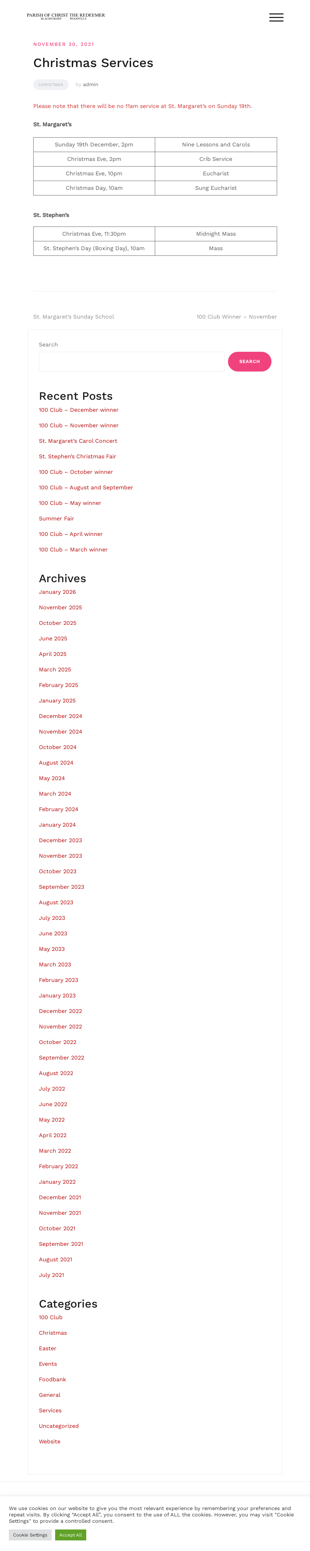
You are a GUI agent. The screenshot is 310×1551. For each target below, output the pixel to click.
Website (49, 1441)
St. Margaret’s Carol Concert (78, 440)
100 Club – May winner (70, 503)
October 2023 (57, 871)
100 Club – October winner (76, 472)
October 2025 (57, 623)
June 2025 (53, 638)
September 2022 (61, 1057)
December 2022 (60, 1011)
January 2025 (57, 700)
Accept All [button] (70, 1535)
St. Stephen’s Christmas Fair (77, 456)
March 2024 (55, 793)
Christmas (51, 84)
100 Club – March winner (73, 549)
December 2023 (60, 840)
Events (48, 1363)
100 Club (51, 1317)
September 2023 (61, 886)
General (49, 1395)
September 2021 (61, 1244)
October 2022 (57, 1042)
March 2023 (55, 964)
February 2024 (58, 809)
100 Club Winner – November (237, 316)
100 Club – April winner (71, 534)
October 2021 (57, 1228)
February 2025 (58, 685)
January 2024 (57, 824)
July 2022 (52, 1088)
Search (48, 344)
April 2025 (52, 654)
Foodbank (52, 1379)
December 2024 (60, 716)
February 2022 (58, 1166)
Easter (48, 1348)
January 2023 (57, 995)
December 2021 (60, 1197)
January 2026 (57, 592)
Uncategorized (59, 1426)
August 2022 (56, 1073)
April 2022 (52, 1135)
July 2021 (51, 1275)
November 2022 (60, 1026)
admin (90, 84)
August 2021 (55, 1259)
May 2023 (52, 949)
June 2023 (53, 933)
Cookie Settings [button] (30, 1535)
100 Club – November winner (79, 425)
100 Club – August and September (86, 487)
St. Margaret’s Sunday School (73, 316)
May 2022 (52, 1119)
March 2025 (55, 669)
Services (50, 1410)
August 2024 (56, 762)
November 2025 (60, 607)
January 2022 (57, 1181)
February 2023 (58, 980)
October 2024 (58, 747)
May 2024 (52, 778)
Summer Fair (56, 518)
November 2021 (60, 1212)
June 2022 (53, 1104)
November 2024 (60, 731)
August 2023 (56, 902)
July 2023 (52, 918)
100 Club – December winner (79, 409)
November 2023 (60, 855)
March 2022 (55, 1150)
